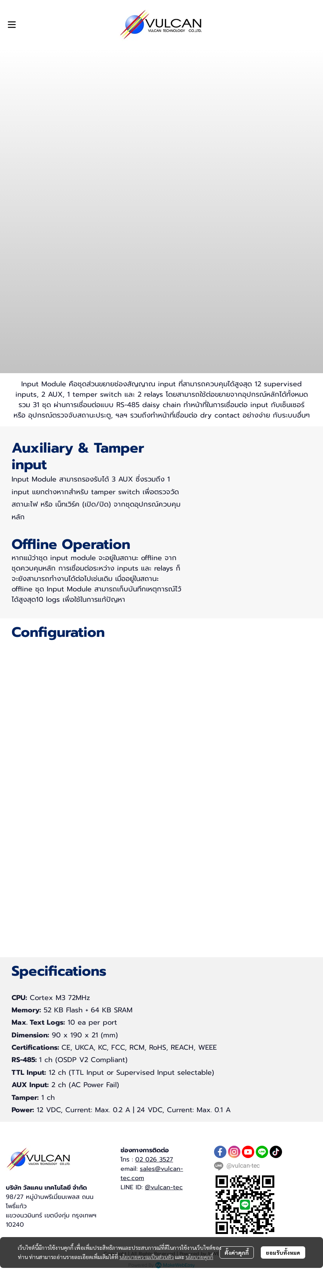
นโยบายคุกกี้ (199, 1256)
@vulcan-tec (164, 1187)
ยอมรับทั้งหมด (283, 1252)
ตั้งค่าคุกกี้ (236, 1252)
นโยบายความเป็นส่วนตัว (146, 1256)
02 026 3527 (154, 1159)
